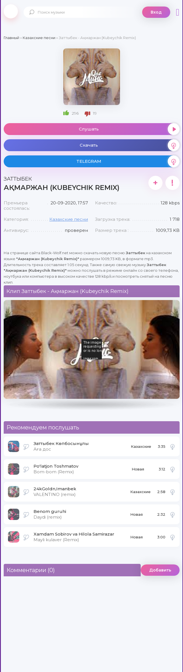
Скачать (130, 145)
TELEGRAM (128, 161)
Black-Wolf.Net (11, 11)
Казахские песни (68, 219)
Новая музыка (139, 471)
